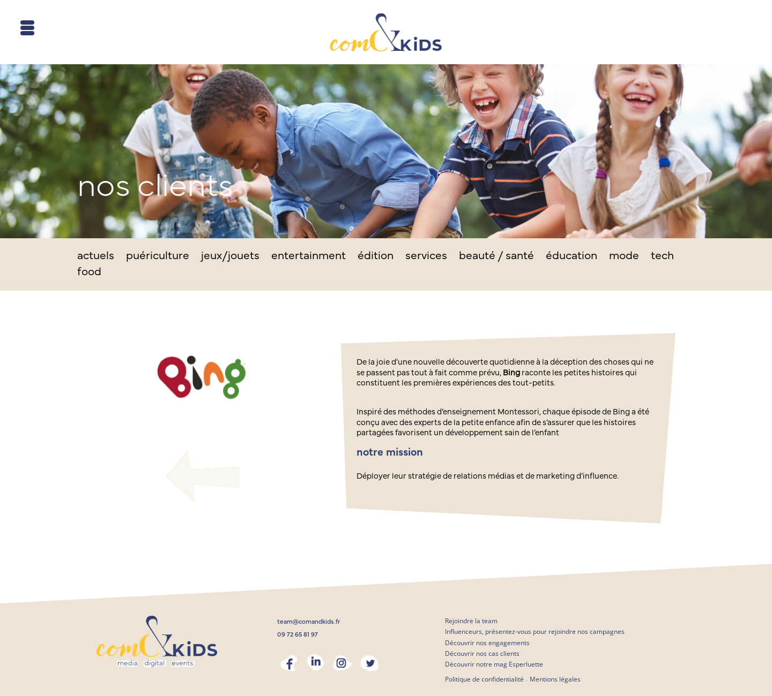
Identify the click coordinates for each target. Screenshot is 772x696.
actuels (95, 256)
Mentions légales (555, 679)
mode (624, 256)
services (426, 256)
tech (662, 256)
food (89, 272)
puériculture (157, 256)
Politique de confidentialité (484, 679)
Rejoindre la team (471, 620)
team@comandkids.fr (308, 621)
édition (376, 256)
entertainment (308, 256)
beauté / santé (496, 256)
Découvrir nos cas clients (482, 653)
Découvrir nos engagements (487, 642)
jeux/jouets (230, 256)
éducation (571, 256)
